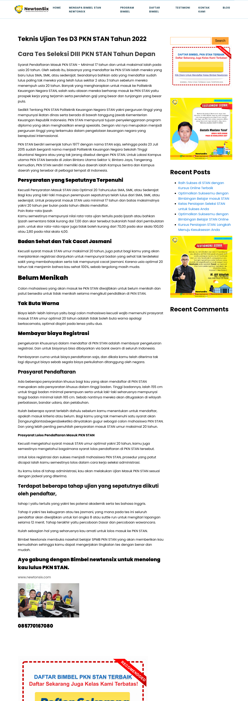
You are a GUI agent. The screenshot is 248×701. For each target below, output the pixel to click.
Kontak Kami (204, 9)
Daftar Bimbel (154, 9)
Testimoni (183, 7)
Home (57, 7)
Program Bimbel (127, 9)
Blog (226, 7)
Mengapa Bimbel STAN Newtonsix (85, 9)
